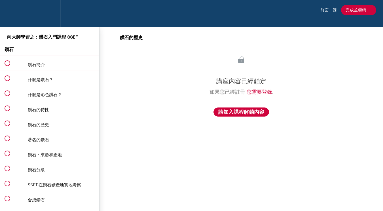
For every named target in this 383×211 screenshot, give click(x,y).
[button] (10, 13)
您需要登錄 (259, 92)
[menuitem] (49, 13)
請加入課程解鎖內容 (241, 112)
